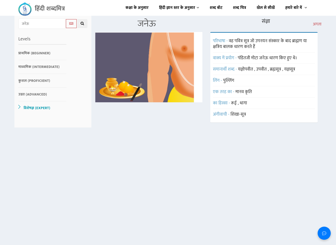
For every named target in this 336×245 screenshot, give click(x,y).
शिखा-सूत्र (238, 114)
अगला (317, 24)
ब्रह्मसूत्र (276, 69)
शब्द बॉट (216, 7)
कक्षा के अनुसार (137, 7)
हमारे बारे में (296, 7)
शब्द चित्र (239, 7)
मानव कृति (243, 91)
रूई (234, 103)
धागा (243, 103)
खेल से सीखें (266, 7)
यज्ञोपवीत (246, 69)
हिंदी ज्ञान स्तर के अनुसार (179, 7)
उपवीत (262, 69)
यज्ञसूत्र (289, 69)
